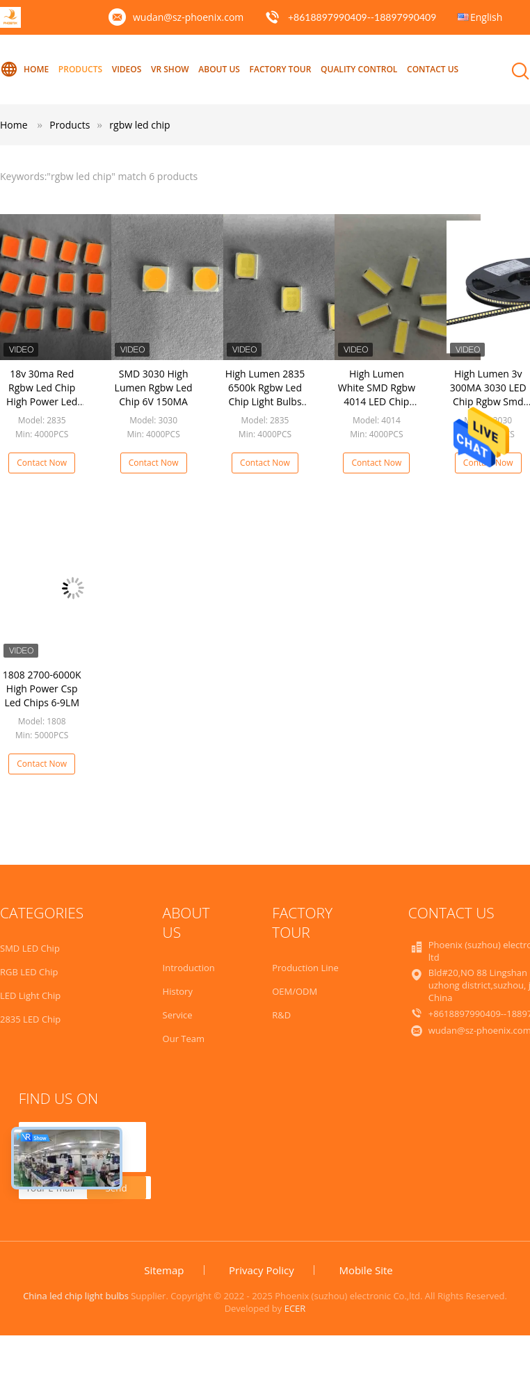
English (486, 17)
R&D (281, 1015)
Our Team (184, 1038)
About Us (219, 69)
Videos (127, 69)
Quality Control (359, 69)
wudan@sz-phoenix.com (188, 17)
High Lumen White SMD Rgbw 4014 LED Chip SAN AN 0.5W (376, 394)
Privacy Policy (261, 1270)
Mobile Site (365, 1270)
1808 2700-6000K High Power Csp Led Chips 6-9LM (42, 688)
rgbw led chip (139, 124)
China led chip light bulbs (76, 1296)
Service (178, 1015)
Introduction (189, 967)
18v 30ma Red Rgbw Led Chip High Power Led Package (41, 394)
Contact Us (432, 69)
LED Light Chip (30, 995)
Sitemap (164, 1270)
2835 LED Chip (30, 1019)
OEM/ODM (294, 991)
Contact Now (42, 463)
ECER (295, 1308)
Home (24, 69)
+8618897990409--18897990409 (362, 17)
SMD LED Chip (30, 948)
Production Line (305, 967)
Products (80, 69)
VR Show (170, 69)
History (178, 991)
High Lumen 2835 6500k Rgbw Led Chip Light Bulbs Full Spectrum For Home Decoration (265, 401)
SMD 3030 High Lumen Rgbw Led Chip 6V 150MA (154, 387)
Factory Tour (281, 69)
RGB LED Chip (29, 972)
